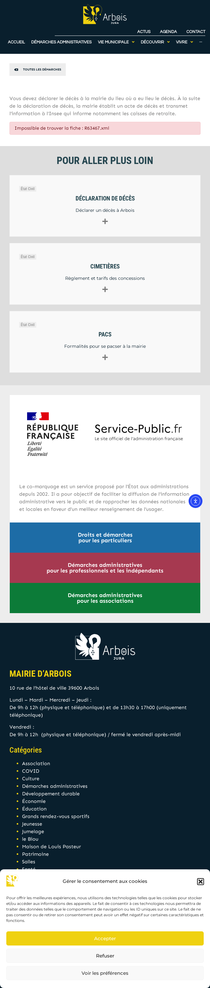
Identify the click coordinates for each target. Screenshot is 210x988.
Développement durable (51, 794)
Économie (34, 801)
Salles (28, 862)
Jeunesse (32, 824)
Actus (143, 29)
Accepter (105, 938)
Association (36, 763)
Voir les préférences (105, 973)
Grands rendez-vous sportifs (55, 816)
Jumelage (33, 831)
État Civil (28, 189)
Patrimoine (35, 854)
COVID (30, 771)
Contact (195, 29)
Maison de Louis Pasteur (51, 847)
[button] (200, 881)
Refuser (105, 956)
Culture (30, 779)
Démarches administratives (55, 786)
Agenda (168, 29)
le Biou (30, 839)
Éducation (34, 809)
